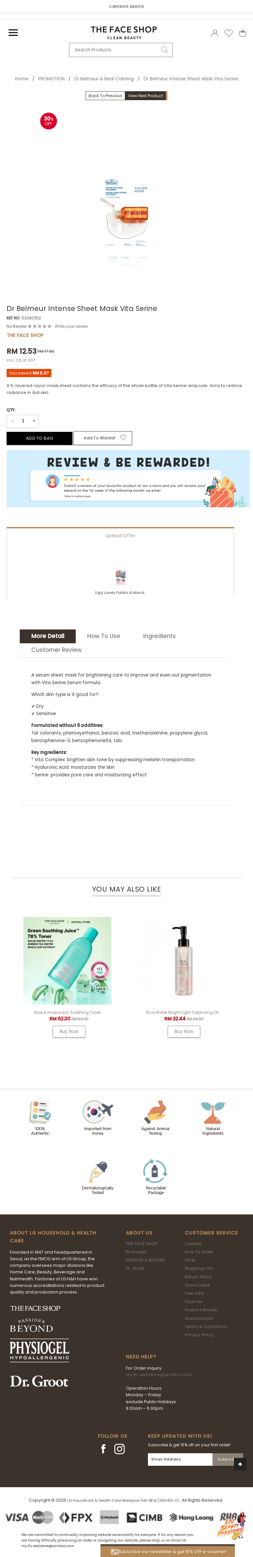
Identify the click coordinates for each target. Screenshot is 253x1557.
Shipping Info (199, 1268)
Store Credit (197, 1285)
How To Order (199, 1252)
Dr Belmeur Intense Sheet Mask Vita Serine (191, 79)
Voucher (194, 1301)
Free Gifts (195, 1293)
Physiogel (136, 1252)
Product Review (201, 1310)
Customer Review (56, 650)
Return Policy (198, 1277)
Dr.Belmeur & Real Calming (104, 79)
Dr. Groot (135, 1268)
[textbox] (121, 49)
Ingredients (159, 636)
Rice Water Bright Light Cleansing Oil (182, 1012)
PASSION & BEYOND (145, 1260)
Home (21, 79)
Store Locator (199, 1318)
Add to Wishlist (99, 438)
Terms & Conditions (206, 1326)
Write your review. (72, 326)
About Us (139, 1233)
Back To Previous (105, 95)
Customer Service (211, 1233)
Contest (193, 1243)
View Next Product (145, 95)
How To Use (103, 636)
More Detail (47, 636)
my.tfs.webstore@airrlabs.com (158, 1374)
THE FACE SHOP (141, 1243)
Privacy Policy (199, 1335)
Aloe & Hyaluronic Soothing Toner (67, 1012)
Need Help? (141, 1356)
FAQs (190, 1260)
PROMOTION (51, 79)
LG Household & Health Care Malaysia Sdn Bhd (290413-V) (123, 1500)
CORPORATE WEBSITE (126, 6)
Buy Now (69, 1031)
